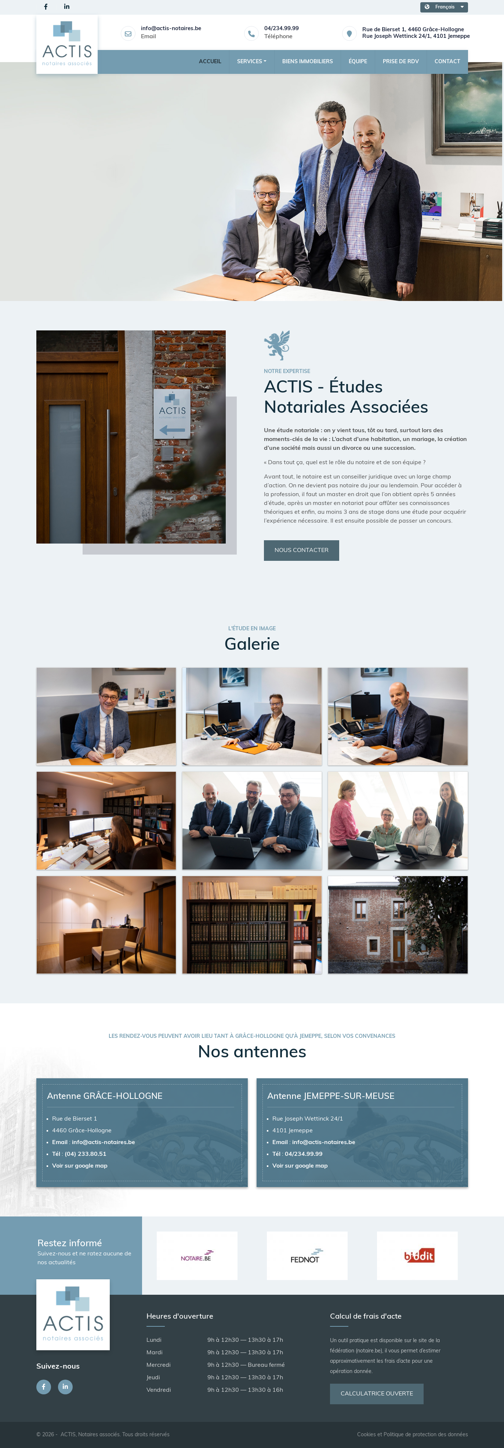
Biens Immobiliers (307, 62)
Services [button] (249, 62)
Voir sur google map (80, 1166)
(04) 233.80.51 (85, 1154)
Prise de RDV (401, 62)
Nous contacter (302, 550)
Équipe (358, 62)
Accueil (210, 62)
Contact (447, 62)
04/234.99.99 (281, 29)
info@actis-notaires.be (171, 29)
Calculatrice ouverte (377, 1394)
